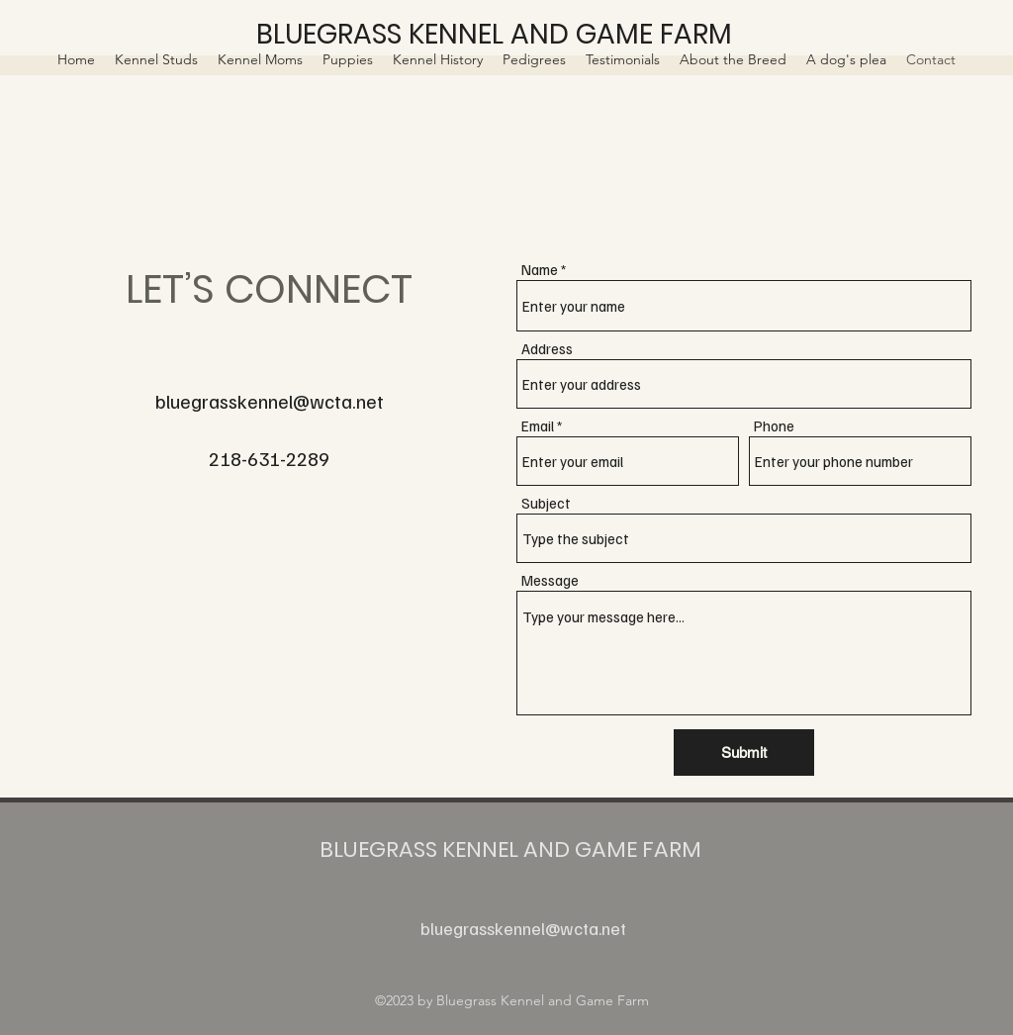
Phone (774, 426)
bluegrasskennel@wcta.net (269, 401)
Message (550, 580)
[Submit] (744, 752)
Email (537, 426)
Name (539, 269)
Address (547, 348)
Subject (546, 503)
